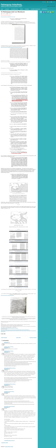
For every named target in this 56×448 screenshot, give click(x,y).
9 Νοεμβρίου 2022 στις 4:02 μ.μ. (9, 391)
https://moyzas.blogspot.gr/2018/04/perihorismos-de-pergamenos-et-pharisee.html (11, 47)
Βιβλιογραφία (44, 9)
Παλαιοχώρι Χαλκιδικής (11, 4)
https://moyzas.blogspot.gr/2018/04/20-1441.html (7, 295)
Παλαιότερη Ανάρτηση (33, 337)
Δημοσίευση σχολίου (4, 442)
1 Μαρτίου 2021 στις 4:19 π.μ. (8, 346)
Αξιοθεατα (7, 9)
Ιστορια (21, 9)
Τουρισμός (27, 9)
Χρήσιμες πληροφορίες (35, 9)
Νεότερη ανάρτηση (4, 337)
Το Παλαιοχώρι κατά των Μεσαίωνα (13, 12)
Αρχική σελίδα (18, 337)
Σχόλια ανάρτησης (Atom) (9, 446)
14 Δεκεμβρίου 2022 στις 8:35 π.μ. (9, 406)
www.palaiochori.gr (51, 4)
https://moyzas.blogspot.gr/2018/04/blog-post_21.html (8, 16)
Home (2, 9)
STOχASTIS (6, 342)
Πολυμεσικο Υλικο (14, 9)
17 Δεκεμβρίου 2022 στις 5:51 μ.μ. (9, 440)
